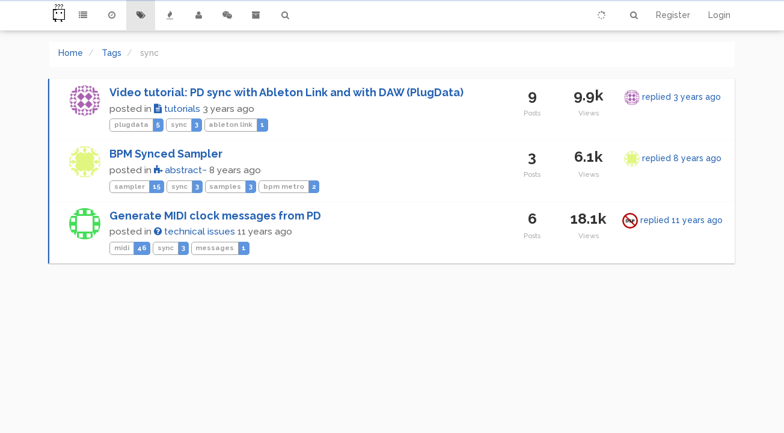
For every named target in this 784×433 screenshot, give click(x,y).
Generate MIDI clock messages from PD (215, 215)
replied (681, 97)
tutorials (177, 108)
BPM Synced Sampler (165, 153)
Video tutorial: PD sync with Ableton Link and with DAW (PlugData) (286, 92)
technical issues (194, 231)
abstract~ (180, 170)
